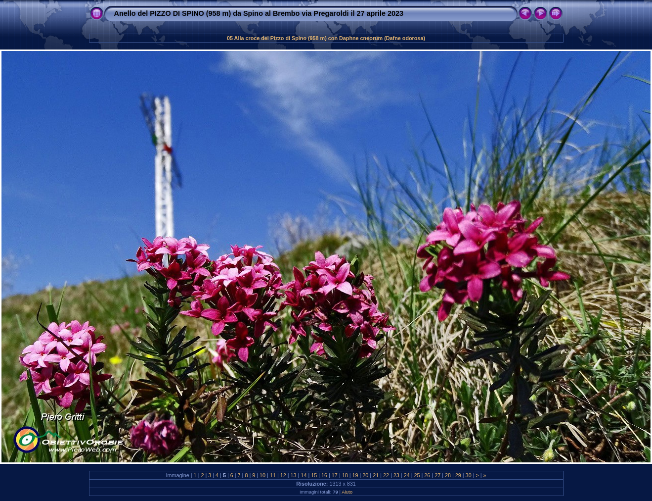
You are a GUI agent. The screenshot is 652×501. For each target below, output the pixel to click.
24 (406, 475)
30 (468, 475)
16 (324, 475)
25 (416, 475)
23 (396, 475)
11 (272, 475)
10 (262, 475)
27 (437, 475)
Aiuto (347, 492)
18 (345, 475)
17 (334, 475)
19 (355, 475)
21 (375, 475)
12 (283, 475)
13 (293, 475)
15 (313, 475)
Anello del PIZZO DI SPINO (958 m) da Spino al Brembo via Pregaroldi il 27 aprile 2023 (258, 13)
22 (386, 475)
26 (427, 475)
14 (303, 475)
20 (365, 475)
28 (447, 475)
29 (458, 475)
